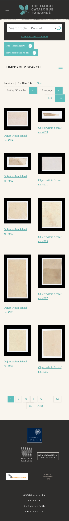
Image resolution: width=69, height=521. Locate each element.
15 (30, 405)
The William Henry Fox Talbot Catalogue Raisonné (34, 9)
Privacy (34, 500)
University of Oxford (34, 435)
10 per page (51, 90)
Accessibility (34, 495)
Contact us (34, 511)
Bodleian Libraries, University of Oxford (26, 454)
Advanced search (34, 36)
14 (57, 399)
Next (39, 83)
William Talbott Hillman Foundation (48, 456)
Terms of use (34, 506)
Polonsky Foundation (17, 476)
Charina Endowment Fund (48, 476)
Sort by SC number (22, 90)
